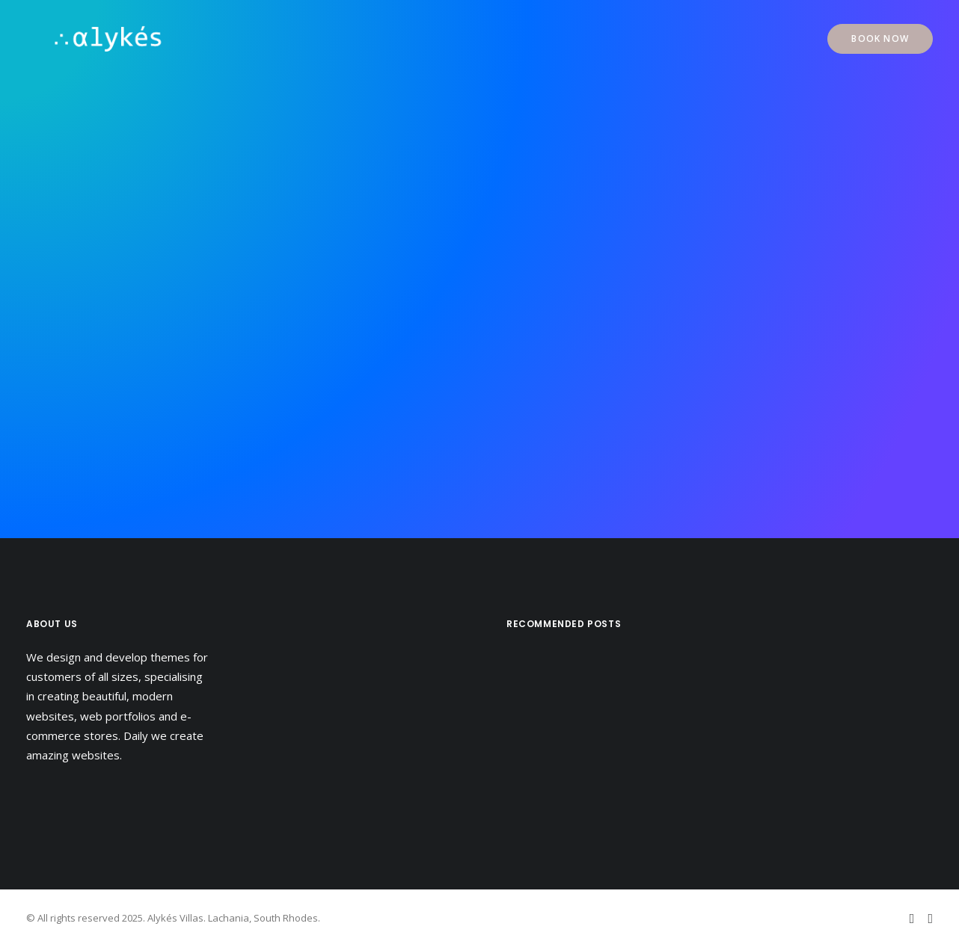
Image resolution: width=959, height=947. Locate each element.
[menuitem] (880, 39)
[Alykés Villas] (84, 39)
